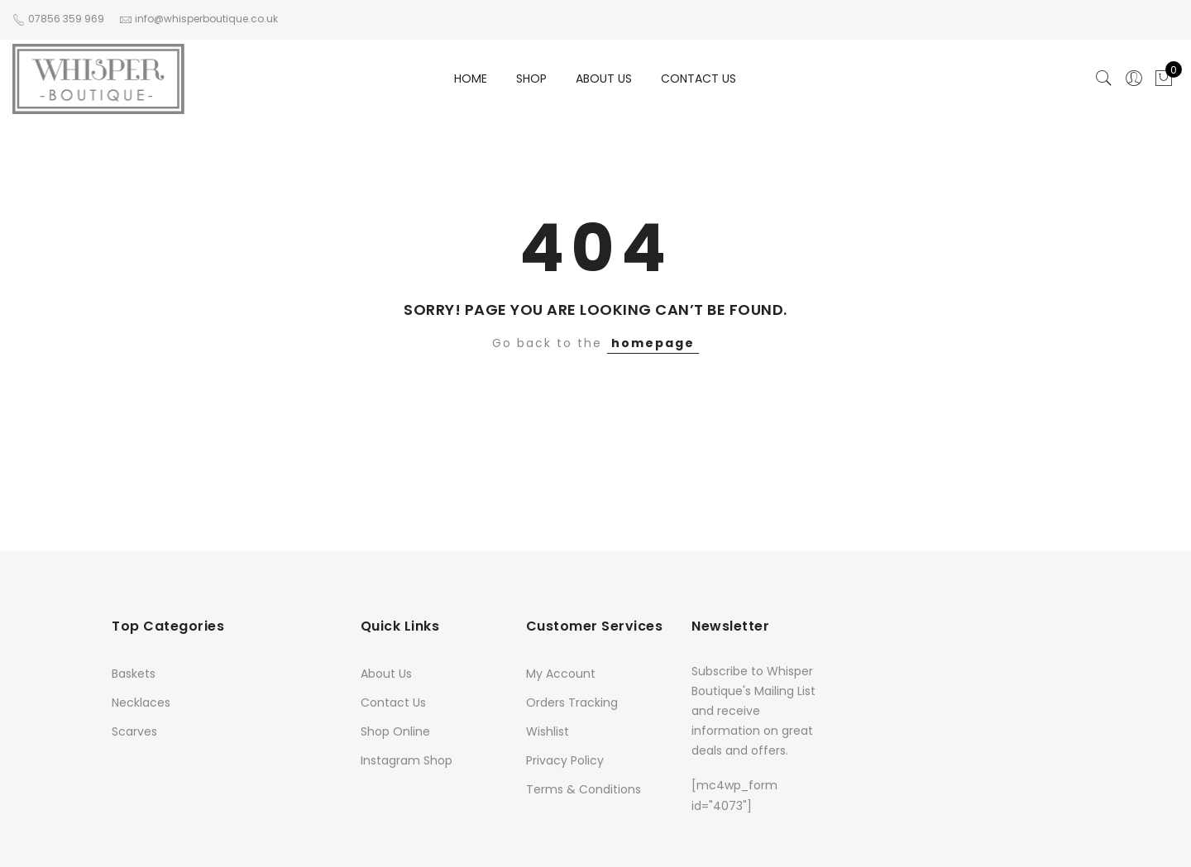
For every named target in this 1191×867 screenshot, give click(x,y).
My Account (561, 673)
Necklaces (141, 702)
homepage (653, 343)
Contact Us (393, 702)
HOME (470, 78)
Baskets (133, 673)
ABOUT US (604, 78)
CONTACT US (698, 78)
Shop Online (395, 731)
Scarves (134, 731)
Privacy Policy (565, 760)
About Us (386, 673)
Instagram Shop (406, 760)
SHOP (531, 78)
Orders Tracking (572, 702)
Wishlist (547, 731)
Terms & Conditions (583, 789)
